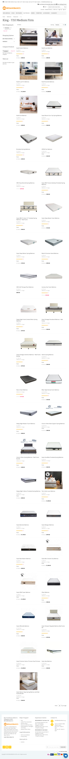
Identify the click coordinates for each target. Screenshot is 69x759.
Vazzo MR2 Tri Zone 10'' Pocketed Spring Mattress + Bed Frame (26, 218)
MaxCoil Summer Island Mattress (50, 253)
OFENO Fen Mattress (47, 149)
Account (42, 9)
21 (48, 530)
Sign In (64, 9)
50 (23, 259)
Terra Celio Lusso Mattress (48, 491)
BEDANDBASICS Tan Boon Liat (42, 720)
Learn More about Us (9, 737)
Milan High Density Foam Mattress (50, 390)
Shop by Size (15, 16)
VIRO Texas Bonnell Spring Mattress (25, 183)
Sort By (52, 24)
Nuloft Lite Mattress (21, 115)
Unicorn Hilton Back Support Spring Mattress (53, 423)
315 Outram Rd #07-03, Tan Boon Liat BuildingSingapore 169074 (41, 724)
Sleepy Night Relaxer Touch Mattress (25, 423)
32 (23, 530)
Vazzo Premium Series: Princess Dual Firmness (28, 661)
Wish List (55, 9)
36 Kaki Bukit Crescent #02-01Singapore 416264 (42, 732)
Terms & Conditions (25, 735)
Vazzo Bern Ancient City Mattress (50, 558)
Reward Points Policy (25, 729)
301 (23, 53)
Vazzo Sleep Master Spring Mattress (25, 253)
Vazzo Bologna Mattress (48, 525)
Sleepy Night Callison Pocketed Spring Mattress (28, 491)
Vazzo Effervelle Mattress (22, 626)
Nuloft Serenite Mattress (48, 82)
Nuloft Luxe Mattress (47, 48)
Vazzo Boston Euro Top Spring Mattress (52, 115)
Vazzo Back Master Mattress (23, 558)
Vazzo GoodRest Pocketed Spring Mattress (52, 457)
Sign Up (60, 9)
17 (48, 292)
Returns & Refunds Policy (26, 725)
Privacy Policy (24, 736)
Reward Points (49, 9)
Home (4, 16)
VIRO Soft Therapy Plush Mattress (25, 287)
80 (48, 395)
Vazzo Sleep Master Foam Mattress (50, 218)
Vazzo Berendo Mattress (22, 525)
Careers (22, 742)
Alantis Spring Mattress (47, 354)
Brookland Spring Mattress (23, 149)
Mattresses (9, 16)
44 (23, 564)
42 (48, 223)
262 (48, 53)
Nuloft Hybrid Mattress (22, 48)
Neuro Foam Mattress (22, 390)
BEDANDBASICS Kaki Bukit (41, 730)
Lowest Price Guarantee (26, 722)
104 (23, 154)
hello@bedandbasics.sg (46, 2)
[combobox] (57, 7)
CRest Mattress (45, 592)
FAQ (22, 720)
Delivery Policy (24, 723)
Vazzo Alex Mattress (47, 661)
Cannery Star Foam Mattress (49, 287)
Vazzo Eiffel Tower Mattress (23, 592)
